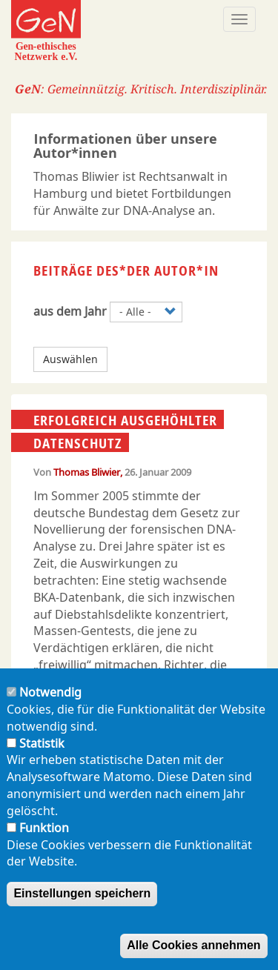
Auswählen (70, 359)
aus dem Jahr (70, 311)
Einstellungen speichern (81, 894)
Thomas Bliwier (86, 472)
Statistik (41, 743)
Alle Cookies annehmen (194, 946)
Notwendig (50, 692)
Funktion (44, 828)
